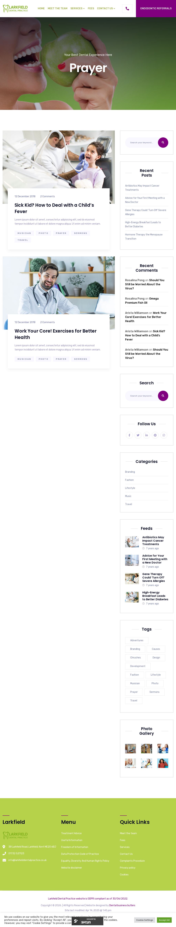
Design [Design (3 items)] (156, 657)
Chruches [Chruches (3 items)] (135, 657)
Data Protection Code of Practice (80, 854)
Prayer (61, 233)
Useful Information (71, 840)
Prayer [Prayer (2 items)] (134, 692)
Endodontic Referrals (156, 8)
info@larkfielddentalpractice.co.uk (27, 860)
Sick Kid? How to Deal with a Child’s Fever (145, 335)
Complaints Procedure (132, 860)
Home (41, 8)
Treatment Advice (71, 833)
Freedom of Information (74, 847)
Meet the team (57, 8)
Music (128, 496)
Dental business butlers (122, 905)
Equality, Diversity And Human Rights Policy (85, 860)
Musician (24, 233)
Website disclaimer (71, 867)
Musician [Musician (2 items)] (135, 683)
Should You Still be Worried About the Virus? (144, 284)
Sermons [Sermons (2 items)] (155, 692)
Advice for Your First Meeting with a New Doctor (145, 200)
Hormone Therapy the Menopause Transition (144, 236)
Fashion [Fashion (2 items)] (134, 674)
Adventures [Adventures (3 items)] (136, 640)
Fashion (129, 480)
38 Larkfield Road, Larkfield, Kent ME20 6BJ (32, 846)
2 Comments (47, 196)
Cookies (124, 874)
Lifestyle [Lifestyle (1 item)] (156, 674)
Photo (43, 233)
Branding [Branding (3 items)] (135, 649)
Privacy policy (127, 867)
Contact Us (105, 8)
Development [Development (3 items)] (137, 666)
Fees (91, 8)
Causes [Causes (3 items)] (156, 649)
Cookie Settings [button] (144, 920)
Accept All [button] (164, 920)
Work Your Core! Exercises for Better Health (146, 317)
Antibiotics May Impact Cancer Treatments (142, 187)
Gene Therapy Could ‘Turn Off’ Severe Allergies (145, 212)
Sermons (80, 233)
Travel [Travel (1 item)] (133, 700)
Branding (130, 471)
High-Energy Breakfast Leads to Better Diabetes (143, 224)
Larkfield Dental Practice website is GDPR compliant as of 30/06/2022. (88, 898)
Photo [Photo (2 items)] (155, 683)
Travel (23, 240)
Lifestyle (130, 488)
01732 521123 (16, 853)
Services (76, 8)
